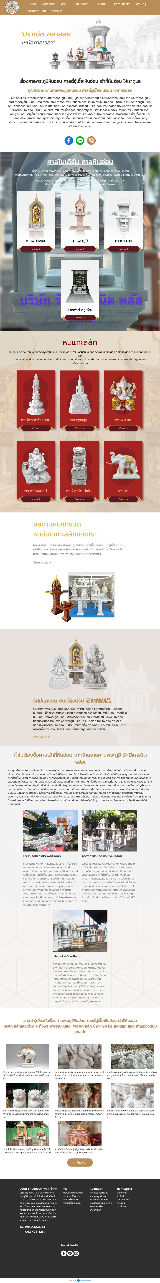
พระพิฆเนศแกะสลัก (105, 352)
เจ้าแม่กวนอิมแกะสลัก (83, 352)
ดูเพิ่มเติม (80, 1162)
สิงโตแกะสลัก (123, 352)
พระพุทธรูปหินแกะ (48, 352)
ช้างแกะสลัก (137, 352)
